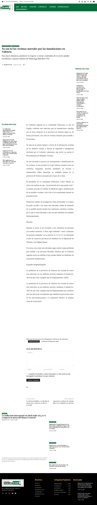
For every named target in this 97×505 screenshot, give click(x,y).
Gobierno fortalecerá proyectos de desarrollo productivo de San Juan (83, 89)
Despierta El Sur (8, 64)
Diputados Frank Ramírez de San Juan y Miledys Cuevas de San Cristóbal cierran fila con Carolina (10, 142)
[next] (71, 341)
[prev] (68, 341)
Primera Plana (15, 46)
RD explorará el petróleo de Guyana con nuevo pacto (9, 161)
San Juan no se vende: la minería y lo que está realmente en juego (82, 114)
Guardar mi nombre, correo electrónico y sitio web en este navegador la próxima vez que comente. (48, 375)
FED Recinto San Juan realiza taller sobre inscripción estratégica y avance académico (82, 102)
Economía (4, 413)
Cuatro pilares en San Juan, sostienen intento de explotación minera (82, 125)
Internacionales (6, 46)
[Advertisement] (48, 29)
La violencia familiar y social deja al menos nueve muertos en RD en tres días (37, 403)
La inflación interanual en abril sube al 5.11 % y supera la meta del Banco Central (9, 131)
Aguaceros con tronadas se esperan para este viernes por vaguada (10, 153)
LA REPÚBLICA (52, 421)
